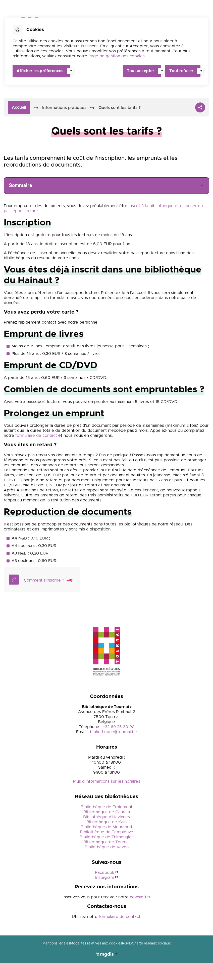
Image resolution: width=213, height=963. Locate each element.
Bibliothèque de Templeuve (106, 832)
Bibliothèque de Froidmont (106, 807)
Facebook (104, 873)
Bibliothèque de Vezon (107, 847)
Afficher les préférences (40, 71)
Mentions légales (56, 943)
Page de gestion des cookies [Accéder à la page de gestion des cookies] (116, 56)
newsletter (139, 897)
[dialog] (106, 51)
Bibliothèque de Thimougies (107, 837)
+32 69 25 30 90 (119, 727)
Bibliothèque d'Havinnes (106, 817)
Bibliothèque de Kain (106, 822)
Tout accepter (140, 71)
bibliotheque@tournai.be (113, 732)
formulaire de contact (36, 436)
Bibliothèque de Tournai (106, 842)
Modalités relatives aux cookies (96, 943)
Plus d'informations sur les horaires (106, 781)
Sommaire (106, 185)
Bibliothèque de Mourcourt (106, 827)
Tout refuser (181, 71)
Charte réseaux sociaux (151, 943)
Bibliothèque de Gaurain (106, 812)
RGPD (127, 943)
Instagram (104, 878)
